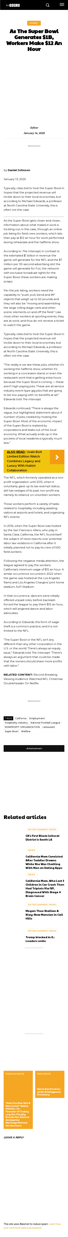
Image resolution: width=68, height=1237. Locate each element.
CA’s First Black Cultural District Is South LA (42, 837)
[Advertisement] (32, 778)
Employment (37, 718)
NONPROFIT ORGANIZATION (22, 727)
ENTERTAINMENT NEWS (42, 829)
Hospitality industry (16, 722)
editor (34, 127)
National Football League (45, 722)
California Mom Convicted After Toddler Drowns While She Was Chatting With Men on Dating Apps (44, 862)
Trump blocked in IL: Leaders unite (40, 939)
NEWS (31, 850)
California (20, 718)
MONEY (34, 23)
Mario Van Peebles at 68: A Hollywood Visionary (49, 1092)
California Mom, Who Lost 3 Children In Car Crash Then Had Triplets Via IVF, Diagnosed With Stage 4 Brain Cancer (45, 888)
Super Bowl (11, 731)
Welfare (26, 731)
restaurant (49, 727)
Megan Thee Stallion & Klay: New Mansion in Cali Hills (44, 914)
